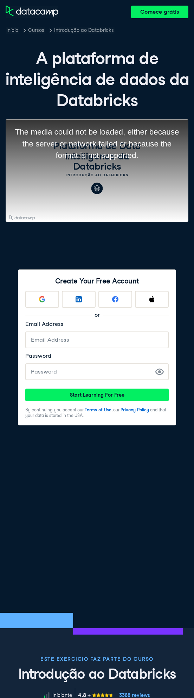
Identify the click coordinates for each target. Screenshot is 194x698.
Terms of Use (98, 409)
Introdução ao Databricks (84, 30)
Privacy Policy (135, 409)
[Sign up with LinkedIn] (79, 299)
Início (12, 30)
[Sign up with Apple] (152, 299)
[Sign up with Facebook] (115, 299)
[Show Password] (159, 371)
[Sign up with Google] (42, 299)
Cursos (36, 30)
